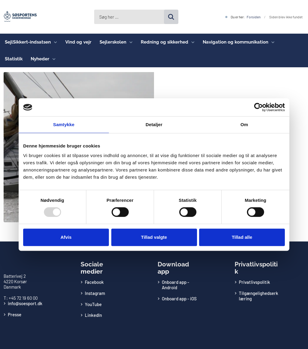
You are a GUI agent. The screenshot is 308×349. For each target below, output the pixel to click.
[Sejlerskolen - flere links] (129, 42)
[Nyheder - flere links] (52, 59)
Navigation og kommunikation (235, 42)
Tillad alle (242, 237)
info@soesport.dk (25, 303)
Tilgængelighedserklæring (258, 295)
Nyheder (40, 59)
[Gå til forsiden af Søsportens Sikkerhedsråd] (18, 17)
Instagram (95, 293)
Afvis (66, 237)
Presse (14, 314)
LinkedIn (93, 315)
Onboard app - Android (175, 284)
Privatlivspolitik (254, 282)
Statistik (14, 59)
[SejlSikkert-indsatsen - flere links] (54, 42)
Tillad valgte (154, 237)
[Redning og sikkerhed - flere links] (191, 42)
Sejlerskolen (113, 42)
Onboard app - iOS (179, 298)
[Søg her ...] (136, 17)
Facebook (94, 282)
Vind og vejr (78, 42)
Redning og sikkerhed (164, 42)
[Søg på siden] (171, 17)
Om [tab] (244, 124)
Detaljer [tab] (154, 124)
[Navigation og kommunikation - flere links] (271, 42)
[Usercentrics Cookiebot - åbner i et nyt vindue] (258, 107)
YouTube (93, 304)
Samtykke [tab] (64, 124)
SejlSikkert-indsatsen (28, 42)
